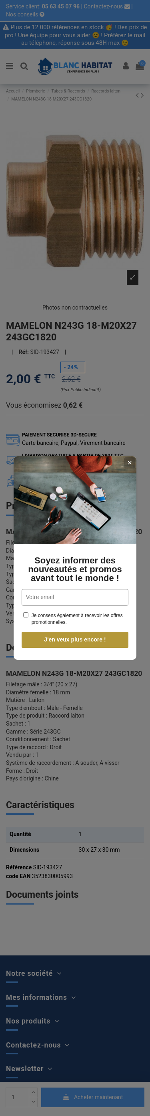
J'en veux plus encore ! (74, 639)
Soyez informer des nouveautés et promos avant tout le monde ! (74, 569)
